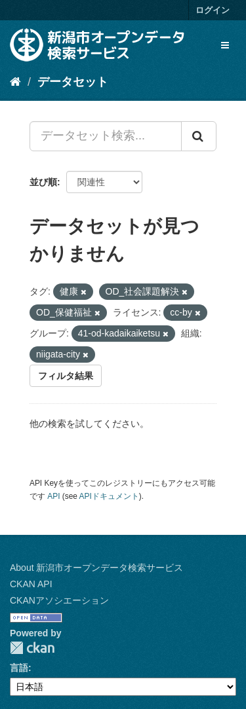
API (53, 496)
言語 (19, 668)
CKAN (32, 648)
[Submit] (198, 136)
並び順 (43, 182)
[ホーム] (15, 81)
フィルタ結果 (65, 376)
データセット (72, 81)
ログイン (212, 10)
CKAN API (31, 584)
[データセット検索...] (106, 136)
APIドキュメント (109, 496)
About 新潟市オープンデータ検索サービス (96, 567)
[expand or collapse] (225, 45)
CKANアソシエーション (59, 600)
